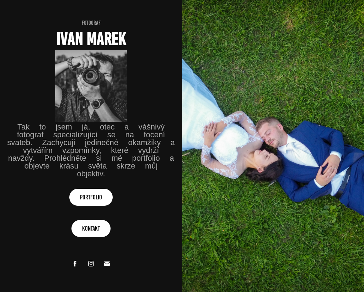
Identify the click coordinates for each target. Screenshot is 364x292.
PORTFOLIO (91, 197)
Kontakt (91, 228)
